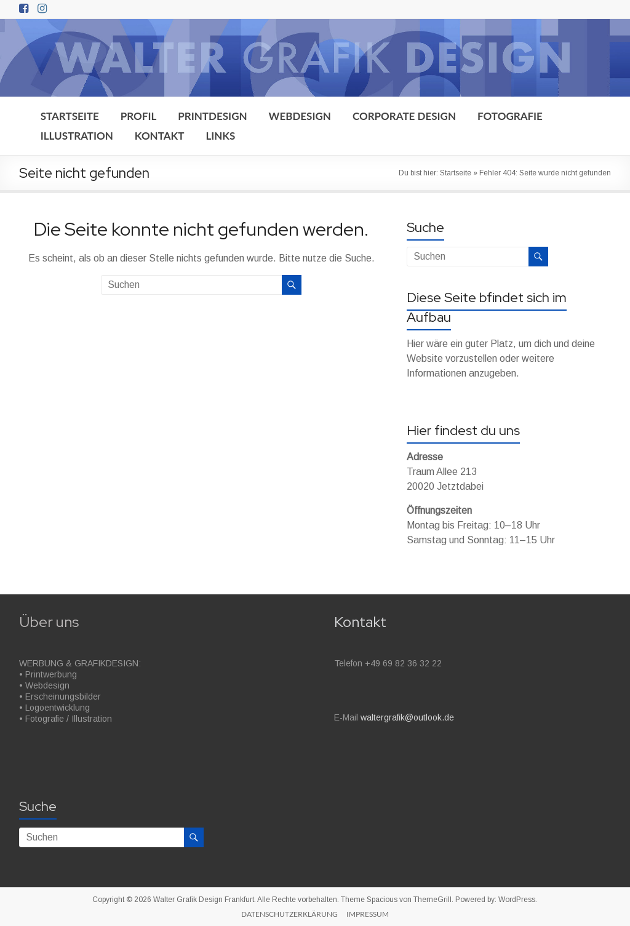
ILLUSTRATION (77, 135)
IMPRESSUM (367, 914)
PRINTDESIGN (212, 116)
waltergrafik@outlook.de (407, 717)
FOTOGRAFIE (510, 116)
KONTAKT (160, 135)
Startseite (455, 173)
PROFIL (139, 116)
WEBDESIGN (300, 116)
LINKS (220, 135)
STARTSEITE (70, 116)
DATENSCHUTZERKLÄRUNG (289, 914)
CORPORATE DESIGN (404, 116)
